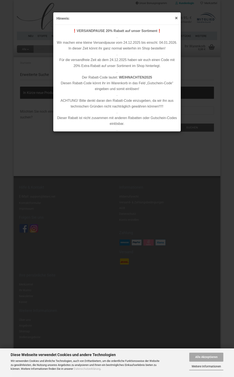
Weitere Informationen (206, 366)
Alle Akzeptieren (206, 357)
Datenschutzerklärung (87, 368)
